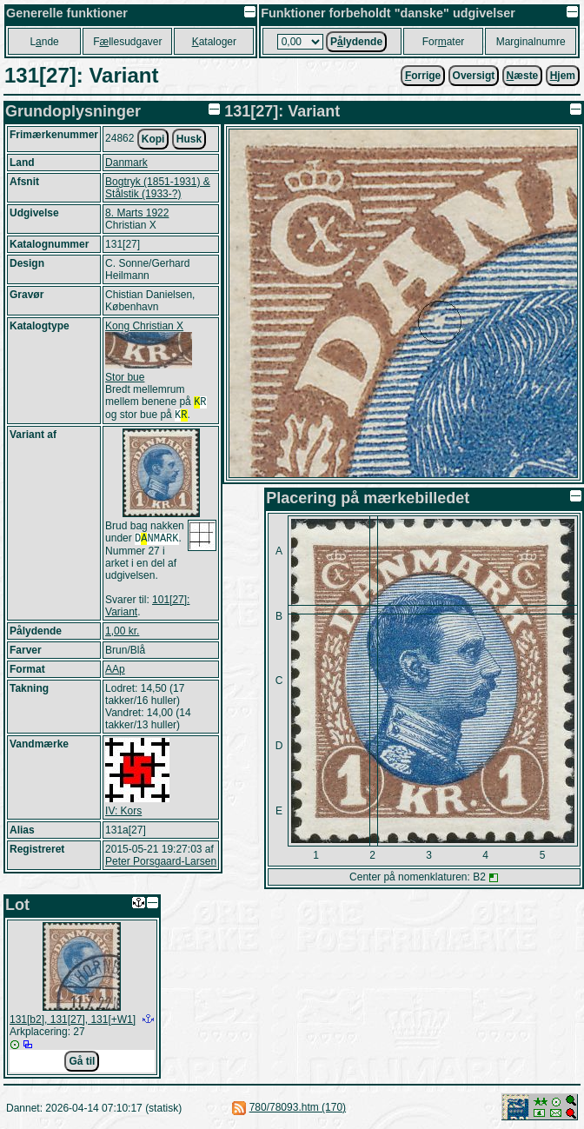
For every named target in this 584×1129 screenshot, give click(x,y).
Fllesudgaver (127, 42)
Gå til (82, 1061)
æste (523, 76)
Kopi (153, 139)
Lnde (44, 42)
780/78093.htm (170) (297, 1107)
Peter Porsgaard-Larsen (160, 866)
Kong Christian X (144, 326)
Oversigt (474, 76)
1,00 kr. (122, 636)
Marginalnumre (531, 42)
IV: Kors (123, 816)
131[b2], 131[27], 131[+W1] (73, 1019)
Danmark (126, 162)
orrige (423, 76)
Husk (189, 139)
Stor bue (124, 377)
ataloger (214, 42)
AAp (115, 674)
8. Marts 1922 (137, 213)
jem (562, 76)
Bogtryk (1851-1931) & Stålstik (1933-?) (157, 188)
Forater (443, 42)
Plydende (356, 42)
